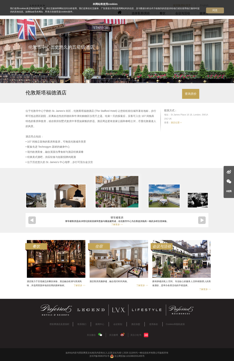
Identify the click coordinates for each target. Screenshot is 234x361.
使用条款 (153, 324)
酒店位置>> (176, 122)
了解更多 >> (117, 224)
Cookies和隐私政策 (175, 324)
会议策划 (117, 324)
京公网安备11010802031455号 (127, 356)
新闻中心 (99, 324)
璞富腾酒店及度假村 (59, 324)
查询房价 (191, 93)
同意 (215, 10)
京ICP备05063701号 (99, 356)
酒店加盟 (135, 324)
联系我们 (82, 324)
